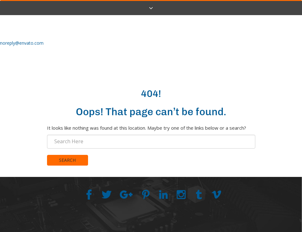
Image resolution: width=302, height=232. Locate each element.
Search (67, 160)
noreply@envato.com (22, 43)
